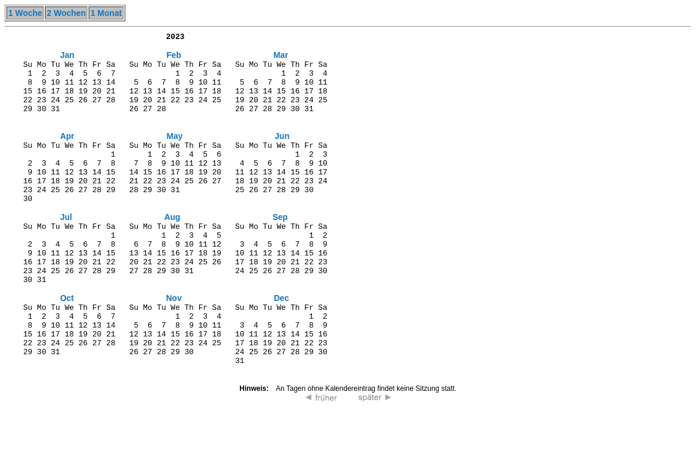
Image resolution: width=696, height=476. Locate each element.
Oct (67, 346)
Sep (280, 250)
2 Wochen (66, 13)
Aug (172, 250)
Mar (281, 59)
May (175, 155)
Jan (67, 59)
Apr (67, 155)
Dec (281, 346)
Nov (173, 346)
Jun (282, 155)
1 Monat (106, 13)
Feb (174, 59)
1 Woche (25, 13)
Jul (66, 250)
